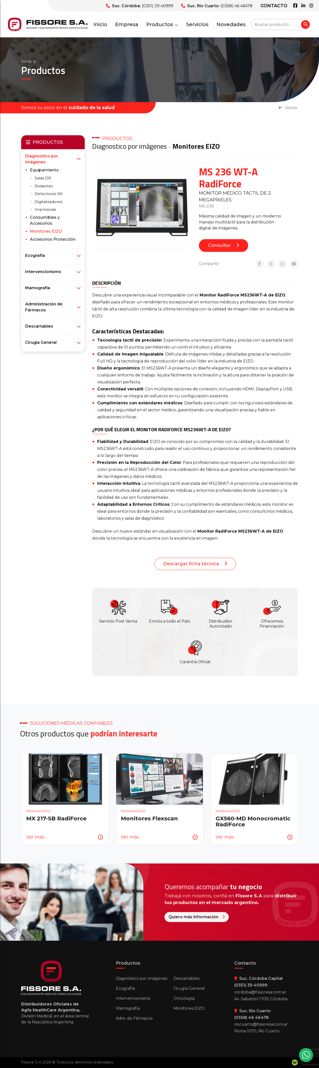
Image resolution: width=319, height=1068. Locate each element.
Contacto (273, 5)
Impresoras (45, 209)
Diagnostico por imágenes (129, 146)
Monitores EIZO (196, 146)
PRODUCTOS (117, 138)
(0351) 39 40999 (157, 5)
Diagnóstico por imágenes (141, 978)
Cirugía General (189, 988)
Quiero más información (220, 917)
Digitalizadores (48, 201)
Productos (162, 24)
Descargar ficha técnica (195, 564)
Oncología (183, 998)
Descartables (39, 326)
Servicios (197, 24)
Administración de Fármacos (44, 307)
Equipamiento (44, 170)
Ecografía (35, 255)
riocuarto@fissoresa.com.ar (261, 1024)
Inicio (100, 24)
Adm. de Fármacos (134, 1018)
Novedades (231, 24)
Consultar (223, 245)
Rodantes (44, 186)
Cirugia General (41, 342)
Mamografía (37, 287)
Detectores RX (49, 193)
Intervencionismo (43, 271)
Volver (288, 107)
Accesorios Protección (53, 239)
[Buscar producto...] (281, 24)
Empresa (126, 24)
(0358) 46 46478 (236, 5)
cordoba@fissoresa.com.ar (260, 992)
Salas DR (43, 178)
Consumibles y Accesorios (45, 220)
